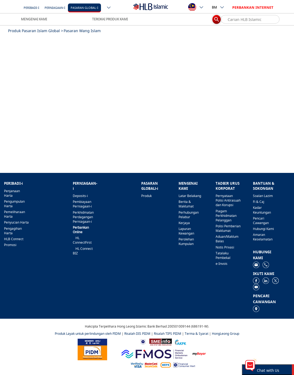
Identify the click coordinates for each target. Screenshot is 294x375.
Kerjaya (184, 223)
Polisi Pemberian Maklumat (228, 228)
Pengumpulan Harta (14, 203)
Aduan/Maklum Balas (227, 238)
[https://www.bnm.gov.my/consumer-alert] (184, 364)
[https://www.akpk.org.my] (180, 341)
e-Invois (221, 263)
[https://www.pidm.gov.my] (92, 348)
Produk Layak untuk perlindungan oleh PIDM (88, 333)
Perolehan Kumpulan (186, 241)
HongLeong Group (225, 333)
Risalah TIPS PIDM (167, 333)
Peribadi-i (31, 8)
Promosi (10, 245)
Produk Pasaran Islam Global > (35, 30)
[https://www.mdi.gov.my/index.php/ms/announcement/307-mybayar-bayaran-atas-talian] (199, 353)
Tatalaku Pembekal (223, 255)
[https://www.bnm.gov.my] (143, 341)
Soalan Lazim (263, 196)
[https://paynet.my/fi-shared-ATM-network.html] (165, 364)
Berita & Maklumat (186, 204)
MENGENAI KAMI (34, 19)
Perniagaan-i (55, 8)
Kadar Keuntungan (262, 209)
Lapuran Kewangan (186, 231)
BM (218, 7)
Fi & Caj (258, 201)
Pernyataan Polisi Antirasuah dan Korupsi (228, 200)
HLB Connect (13, 239)
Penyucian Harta (16, 222)
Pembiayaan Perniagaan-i (82, 204)
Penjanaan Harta (12, 193)
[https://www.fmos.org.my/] (154, 353)
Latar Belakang (190, 196)
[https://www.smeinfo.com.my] (160, 341)
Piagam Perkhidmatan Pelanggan (226, 215)
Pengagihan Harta (13, 230)
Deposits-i (80, 196)
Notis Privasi (225, 247)
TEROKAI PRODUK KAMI (110, 19)
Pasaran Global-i (84, 8)
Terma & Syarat (196, 333)
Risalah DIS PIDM (137, 333)
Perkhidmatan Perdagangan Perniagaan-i (83, 217)
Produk (146, 196)
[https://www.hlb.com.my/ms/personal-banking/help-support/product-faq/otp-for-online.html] (144, 364)
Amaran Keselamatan (263, 237)
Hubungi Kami (263, 229)
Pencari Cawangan (261, 220)
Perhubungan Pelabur (189, 214)
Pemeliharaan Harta (14, 214)
